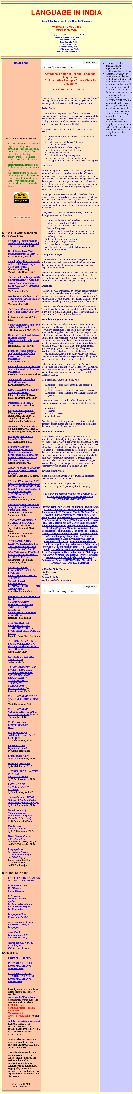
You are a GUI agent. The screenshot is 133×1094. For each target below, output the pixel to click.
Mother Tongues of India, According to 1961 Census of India (20, 945)
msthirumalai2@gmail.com (21, 997)
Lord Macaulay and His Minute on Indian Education (17, 888)
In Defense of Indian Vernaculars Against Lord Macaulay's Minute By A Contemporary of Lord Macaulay (20, 903)
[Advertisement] (21, 78)
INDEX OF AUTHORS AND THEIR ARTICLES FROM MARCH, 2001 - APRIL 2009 (21, 977)
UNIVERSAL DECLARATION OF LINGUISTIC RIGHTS (24, 879)
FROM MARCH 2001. (19, 958)
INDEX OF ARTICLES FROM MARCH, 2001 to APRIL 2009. (20, 966)
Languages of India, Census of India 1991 (18, 915)
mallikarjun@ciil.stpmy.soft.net (24, 1021)
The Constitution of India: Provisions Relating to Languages (21, 925)
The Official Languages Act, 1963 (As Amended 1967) (18, 935)
